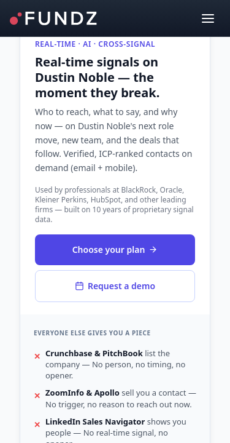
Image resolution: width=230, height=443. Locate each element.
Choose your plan (115, 249)
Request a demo (115, 286)
